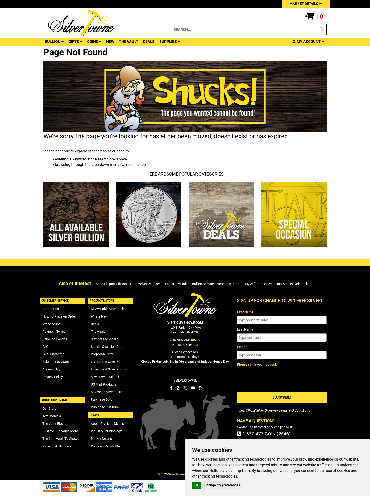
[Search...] (243, 29)
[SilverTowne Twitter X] (185, 388)
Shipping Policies (54, 339)
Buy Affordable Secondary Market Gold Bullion (277, 284)
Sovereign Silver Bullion (107, 392)
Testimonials (51, 416)
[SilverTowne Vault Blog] (200, 388)
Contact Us (50, 309)
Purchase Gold (101, 399)
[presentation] (273, 377)
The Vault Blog (53, 423)
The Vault (98, 331)
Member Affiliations (56, 446)
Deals (95, 324)
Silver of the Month (104, 339)
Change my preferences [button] (222, 485)
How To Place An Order (59, 316)
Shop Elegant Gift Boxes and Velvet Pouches (128, 284)
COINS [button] (94, 41)
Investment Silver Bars (107, 362)
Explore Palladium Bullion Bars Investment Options (202, 284)
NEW (110, 41)
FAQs (46, 347)
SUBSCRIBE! (282, 397)
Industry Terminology (106, 431)
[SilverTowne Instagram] (178, 388)
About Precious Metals (107, 423)
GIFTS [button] (75, 41)
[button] (314, 16)
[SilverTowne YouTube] (193, 388)
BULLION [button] (54, 41)
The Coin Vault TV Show (59, 439)
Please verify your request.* (257, 364)
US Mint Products (103, 384)
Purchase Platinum (105, 407)
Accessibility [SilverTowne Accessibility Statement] (51, 369)
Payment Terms (53, 331)
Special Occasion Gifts (107, 347)
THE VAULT (128, 41)
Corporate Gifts (102, 354)
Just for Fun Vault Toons (60, 431)
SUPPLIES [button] (169, 41)
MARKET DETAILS (306, 4)
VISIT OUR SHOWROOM (185, 322)
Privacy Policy (52, 377)
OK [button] (196, 485)
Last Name (245, 329)
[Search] (321, 29)
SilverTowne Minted (105, 377)
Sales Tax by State (55, 362)
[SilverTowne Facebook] (171, 388)
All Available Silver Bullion (109, 309)
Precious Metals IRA (105, 446)
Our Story (49, 408)
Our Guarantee (53, 354)
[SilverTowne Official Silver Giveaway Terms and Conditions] (273, 410)
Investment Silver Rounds (109, 369)
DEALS (149, 41)
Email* (242, 347)
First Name (245, 312)
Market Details (101, 439)
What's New (99, 316)
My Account (51, 324)
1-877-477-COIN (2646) (263, 434)
